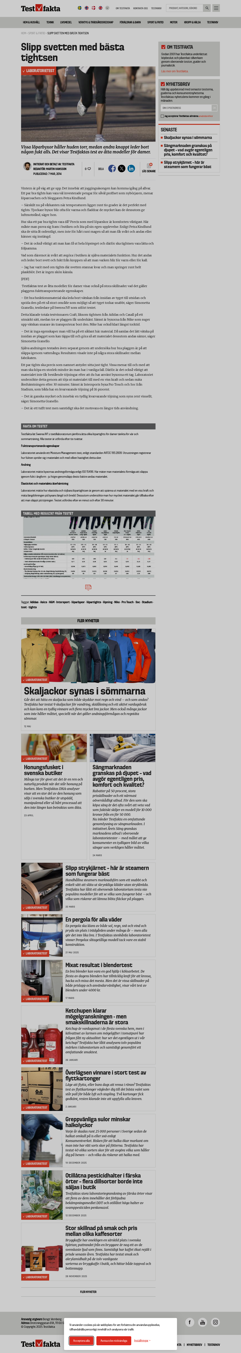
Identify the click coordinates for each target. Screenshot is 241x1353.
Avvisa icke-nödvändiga (114, 1340)
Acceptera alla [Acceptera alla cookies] (81, 1340)
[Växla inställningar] (142, 1340)
